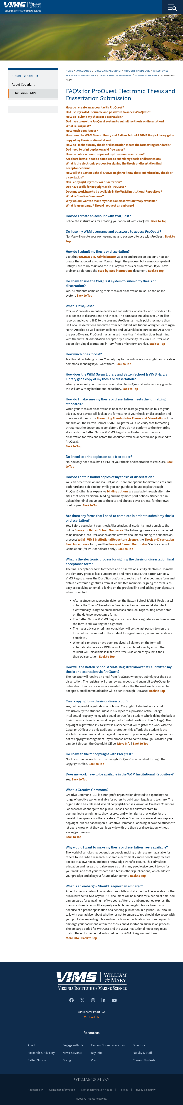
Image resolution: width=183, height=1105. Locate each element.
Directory (139, 1046)
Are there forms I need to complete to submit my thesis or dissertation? (113, 159)
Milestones (160, 71)
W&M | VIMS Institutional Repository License (108, 540)
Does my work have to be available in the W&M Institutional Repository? (114, 192)
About (31, 1046)
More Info (123, 744)
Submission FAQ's (24, 93)
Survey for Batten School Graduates (99, 531)
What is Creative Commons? (85, 197)
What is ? (78, 126)
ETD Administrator (96, 257)
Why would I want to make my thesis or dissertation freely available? (111, 201)
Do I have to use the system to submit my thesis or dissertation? (115, 122)
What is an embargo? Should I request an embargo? (100, 206)
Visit (94, 1061)
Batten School (37, 1061)
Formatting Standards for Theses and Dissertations (131, 419)
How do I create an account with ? (95, 108)
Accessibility (35, 1090)
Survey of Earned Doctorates (127, 545)
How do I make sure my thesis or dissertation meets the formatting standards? (118, 145)
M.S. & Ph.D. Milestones (81, 75)
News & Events (72, 1053)
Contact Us (91, 1018)
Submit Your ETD (146, 75)
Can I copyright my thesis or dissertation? (94, 183)
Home (69, 71)
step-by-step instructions (115, 271)
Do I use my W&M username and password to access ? (108, 112)
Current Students (144, 1061)
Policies (123, 1090)
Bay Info (96, 1053)
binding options (117, 492)
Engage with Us (73, 1046)
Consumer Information (62, 1090)
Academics (83, 71)
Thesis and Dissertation (116, 75)
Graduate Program (108, 71)
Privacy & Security (145, 1090)
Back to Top (159, 221)
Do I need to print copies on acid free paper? (95, 150)
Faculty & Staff (142, 1053)
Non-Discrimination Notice (96, 1090)
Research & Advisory (41, 1053)
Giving (67, 1061)
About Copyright (23, 85)
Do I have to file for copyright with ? (96, 187)
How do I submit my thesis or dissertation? (94, 117)
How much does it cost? (82, 131)
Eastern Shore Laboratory (108, 1046)
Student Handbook (137, 71)
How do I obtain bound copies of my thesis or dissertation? (105, 154)
